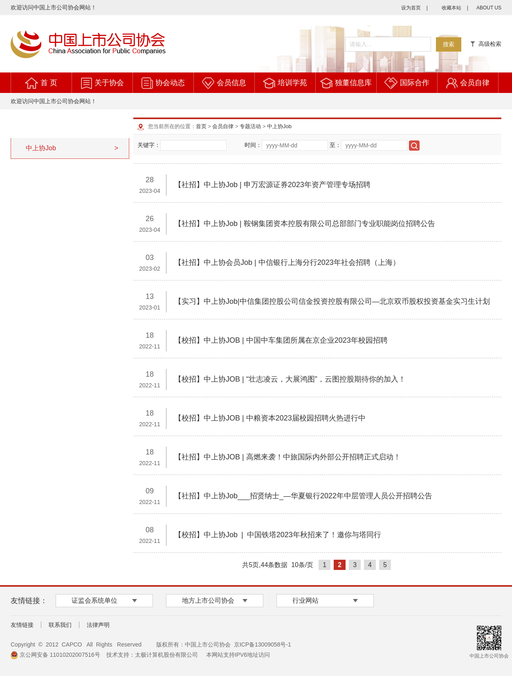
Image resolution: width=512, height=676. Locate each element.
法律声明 (98, 625)
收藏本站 (451, 8)
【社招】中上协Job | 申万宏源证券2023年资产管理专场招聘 (272, 185)
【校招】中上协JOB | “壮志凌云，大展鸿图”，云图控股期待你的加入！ (290, 379)
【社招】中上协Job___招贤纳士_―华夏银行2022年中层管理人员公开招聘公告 (303, 496)
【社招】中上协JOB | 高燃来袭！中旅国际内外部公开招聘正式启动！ (287, 457)
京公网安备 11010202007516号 (55, 654)
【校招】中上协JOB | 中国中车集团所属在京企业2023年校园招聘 (281, 340)
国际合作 (414, 83)
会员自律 (475, 83)
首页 (201, 126)
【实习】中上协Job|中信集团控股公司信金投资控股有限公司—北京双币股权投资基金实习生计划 (332, 301)
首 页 (48, 83)
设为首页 (411, 8)
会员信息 (231, 83)
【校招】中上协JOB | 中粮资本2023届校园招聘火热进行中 (270, 418)
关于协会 (109, 83)
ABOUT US (488, 8)
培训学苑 (292, 83)
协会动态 (170, 83)
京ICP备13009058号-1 (262, 644)
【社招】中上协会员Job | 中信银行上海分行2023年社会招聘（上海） (287, 262)
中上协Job (279, 126)
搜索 (448, 44)
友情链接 (22, 625)
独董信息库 (353, 83)
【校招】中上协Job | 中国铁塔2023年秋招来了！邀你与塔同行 (277, 535)
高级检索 (485, 44)
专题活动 (250, 126)
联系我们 (60, 625)
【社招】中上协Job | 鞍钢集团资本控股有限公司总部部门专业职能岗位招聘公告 (304, 223)
